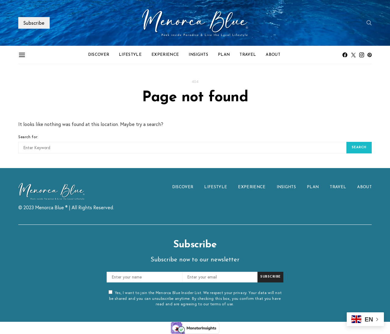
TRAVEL (247, 55)
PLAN (224, 55)
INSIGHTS (198, 55)
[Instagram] (361, 54)
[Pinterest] (369, 54)
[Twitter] (353, 54)
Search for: (28, 136)
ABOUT (273, 55)
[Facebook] (344, 54)
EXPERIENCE (165, 55)
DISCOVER (98, 55)
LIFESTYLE (130, 55)
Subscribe (33, 23)
